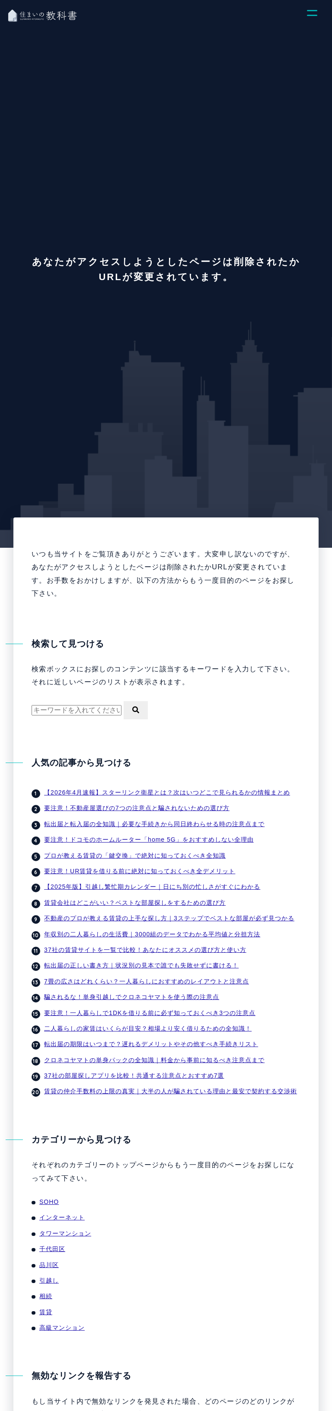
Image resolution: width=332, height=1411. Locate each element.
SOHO (49, 1201)
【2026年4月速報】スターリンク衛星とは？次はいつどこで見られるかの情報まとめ (167, 792)
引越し (49, 1280)
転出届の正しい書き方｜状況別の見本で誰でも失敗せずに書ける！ (141, 965)
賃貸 (45, 1312)
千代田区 (52, 1248)
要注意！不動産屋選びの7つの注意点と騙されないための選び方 (137, 807)
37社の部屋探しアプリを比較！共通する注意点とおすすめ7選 (134, 1075)
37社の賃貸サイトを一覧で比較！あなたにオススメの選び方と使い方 (145, 949)
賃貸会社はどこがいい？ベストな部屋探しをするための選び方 (135, 902)
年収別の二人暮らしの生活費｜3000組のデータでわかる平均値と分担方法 (152, 934)
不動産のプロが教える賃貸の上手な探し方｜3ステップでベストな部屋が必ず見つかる (169, 918)
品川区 (49, 1264)
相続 (45, 1296)
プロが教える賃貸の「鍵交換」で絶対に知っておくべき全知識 (135, 855)
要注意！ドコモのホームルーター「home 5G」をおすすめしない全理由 (149, 839)
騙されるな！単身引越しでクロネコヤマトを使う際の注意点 (131, 996)
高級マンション (62, 1327)
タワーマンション (65, 1233)
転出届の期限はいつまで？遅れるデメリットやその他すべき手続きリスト (151, 1044)
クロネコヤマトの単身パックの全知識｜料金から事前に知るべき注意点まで (154, 1060)
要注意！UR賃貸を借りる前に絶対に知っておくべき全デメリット (139, 871)
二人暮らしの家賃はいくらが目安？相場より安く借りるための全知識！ (148, 1028)
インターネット (62, 1217)
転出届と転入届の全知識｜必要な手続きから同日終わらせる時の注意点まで (154, 823)
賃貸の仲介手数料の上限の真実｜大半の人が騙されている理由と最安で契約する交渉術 (170, 1091)
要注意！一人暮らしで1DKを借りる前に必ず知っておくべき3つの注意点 (149, 1012)
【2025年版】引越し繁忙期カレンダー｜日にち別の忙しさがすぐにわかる (152, 886)
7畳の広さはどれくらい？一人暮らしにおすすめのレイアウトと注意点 (146, 981)
